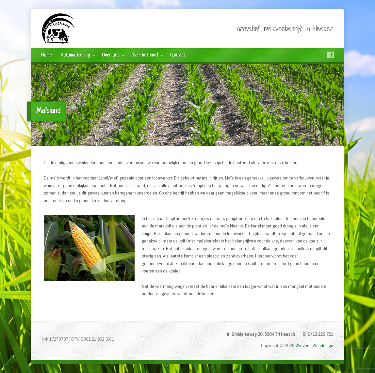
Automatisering (75, 55)
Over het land (144, 55)
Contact (177, 55)
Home (46, 55)
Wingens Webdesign (314, 346)
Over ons (110, 55)
